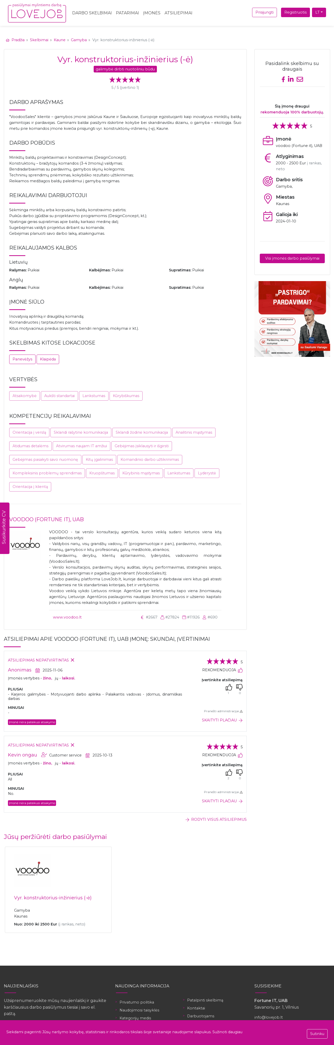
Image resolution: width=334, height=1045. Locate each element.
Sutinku (317, 1033)
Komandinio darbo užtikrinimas (150, 459)
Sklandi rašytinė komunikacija (81, 432)
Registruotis (295, 12)
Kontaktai (196, 1008)
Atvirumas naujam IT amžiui (81, 446)
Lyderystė (207, 473)
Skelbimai (39, 40)
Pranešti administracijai (223, 711)
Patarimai (127, 12)
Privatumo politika (137, 1002)
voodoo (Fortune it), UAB (46, 519)
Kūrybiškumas (126, 395)
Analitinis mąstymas (194, 432)
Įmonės (151, 12)
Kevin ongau (22, 755)
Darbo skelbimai (92, 12)
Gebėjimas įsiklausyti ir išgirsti (142, 446)
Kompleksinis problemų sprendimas (47, 473)
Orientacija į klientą (30, 486)
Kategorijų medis (135, 1018)
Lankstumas (93, 395)
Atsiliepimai (178, 12)
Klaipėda (48, 359)
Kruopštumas (102, 473)
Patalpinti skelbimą (205, 1000)
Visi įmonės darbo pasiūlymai (292, 258)
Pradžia (16, 40)
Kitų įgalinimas (99, 459)
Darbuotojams (200, 1016)
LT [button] (317, 12)
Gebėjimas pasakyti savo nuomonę (45, 459)
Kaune (60, 40)
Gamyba (79, 40)
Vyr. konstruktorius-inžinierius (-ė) (53, 898)
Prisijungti (264, 12)
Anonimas (19, 670)
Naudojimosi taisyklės (139, 1010)
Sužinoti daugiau (227, 1032)
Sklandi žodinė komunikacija (142, 432)
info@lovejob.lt (268, 1017)
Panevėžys (22, 359)
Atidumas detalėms (30, 446)
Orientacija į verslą (29, 432)
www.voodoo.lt (67, 617)
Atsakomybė (25, 395)
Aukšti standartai (59, 395)
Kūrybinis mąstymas (141, 473)
